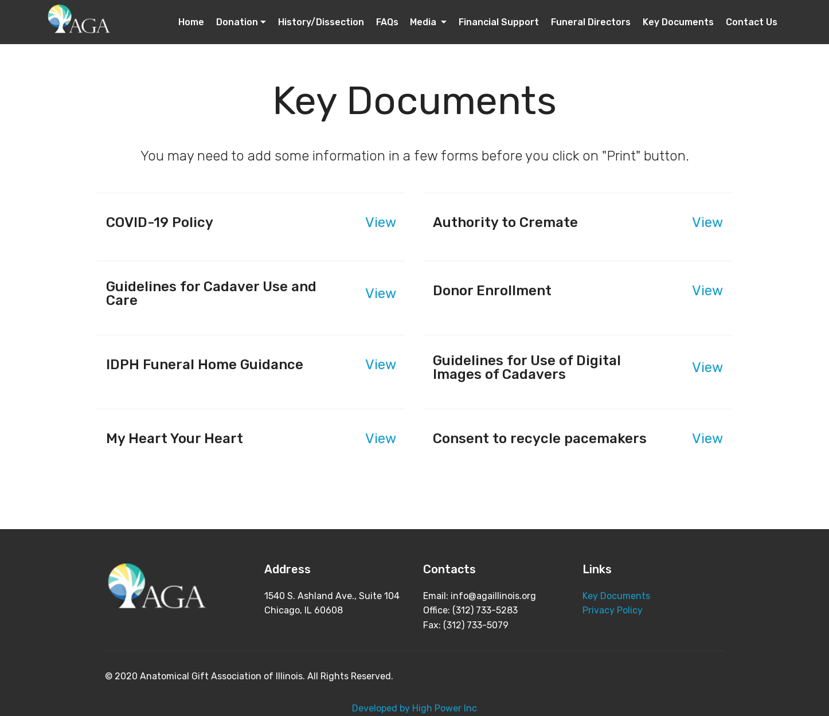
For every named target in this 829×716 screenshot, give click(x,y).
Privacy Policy (612, 610)
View (380, 222)
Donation (237, 22)
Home (191, 22)
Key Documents (678, 22)
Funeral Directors (591, 22)
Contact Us (751, 22)
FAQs (387, 22)
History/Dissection (321, 22)
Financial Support (499, 22)
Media (424, 22)
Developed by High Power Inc (414, 708)
